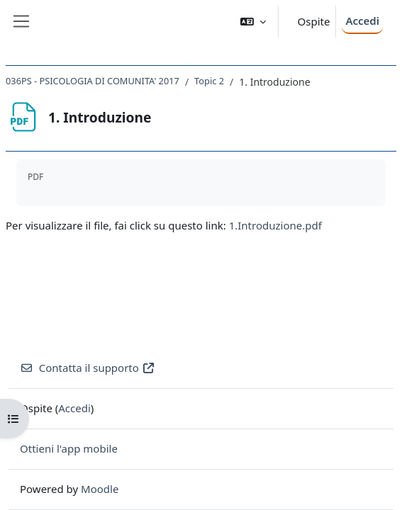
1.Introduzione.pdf (275, 225)
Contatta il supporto (87, 368)
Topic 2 (209, 80)
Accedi (362, 20)
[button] (253, 21)
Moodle (99, 489)
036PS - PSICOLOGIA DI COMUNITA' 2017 (92, 80)
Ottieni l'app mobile (69, 448)
